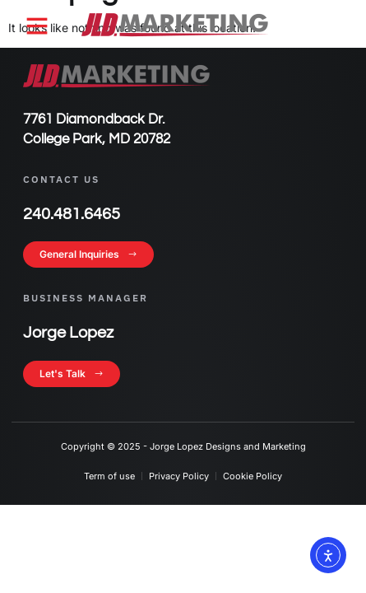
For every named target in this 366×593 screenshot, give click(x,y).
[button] (37, 25)
